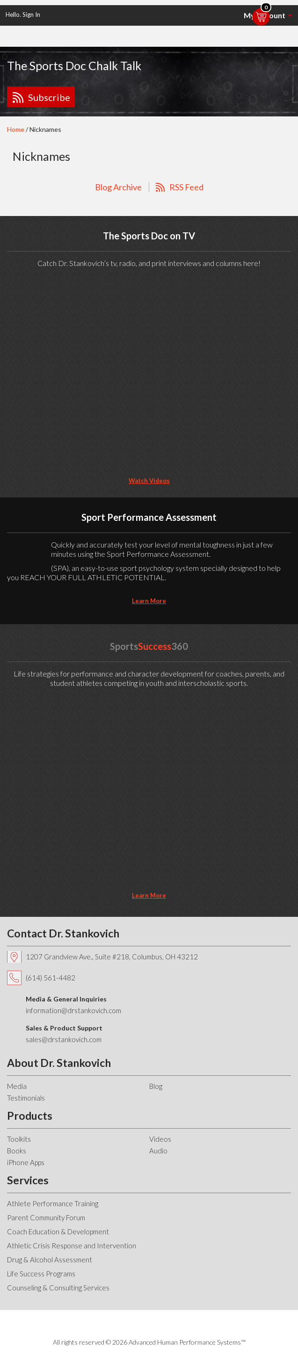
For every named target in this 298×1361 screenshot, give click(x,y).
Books (16, 1150)
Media (17, 1086)
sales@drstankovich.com (64, 1039)
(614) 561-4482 (50, 977)
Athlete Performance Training (52, 1203)
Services (28, 1180)
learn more (149, 601)
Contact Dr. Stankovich (63, 933)
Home (15, 129)
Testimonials (26, 1098)
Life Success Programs (41, 1273)
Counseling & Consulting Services (58, 1287)
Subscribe (49, 97)
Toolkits (19, 1139)
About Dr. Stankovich (59, 1062)
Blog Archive (118, 187)
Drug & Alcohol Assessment (49, 1259)
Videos (160, 1139)
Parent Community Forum (46, 1217)
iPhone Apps (25, 1162)
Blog (155, 1086)
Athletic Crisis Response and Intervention (71, 1245)
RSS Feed (186, 187)
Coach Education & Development (58, 1231)
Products (29, 1115)
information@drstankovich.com (73, 1010)
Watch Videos (149, 480)
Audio (158, 1150)
